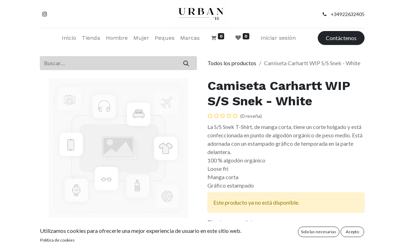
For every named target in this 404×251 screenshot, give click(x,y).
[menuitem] (69, 38)
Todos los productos (231, 63)
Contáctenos (341, 38)
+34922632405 (348, 14)
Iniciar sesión (278, 38)
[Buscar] (186, 63)
